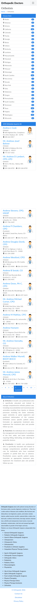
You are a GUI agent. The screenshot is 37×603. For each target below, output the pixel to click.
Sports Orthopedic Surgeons (13, 553)
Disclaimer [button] (18, 597)
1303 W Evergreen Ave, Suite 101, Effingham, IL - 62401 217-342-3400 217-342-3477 (18, 346)
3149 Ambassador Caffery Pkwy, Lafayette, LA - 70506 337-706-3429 (18, 216)
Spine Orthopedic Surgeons (13, 573)
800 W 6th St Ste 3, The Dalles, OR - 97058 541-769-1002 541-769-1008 (18, 377)
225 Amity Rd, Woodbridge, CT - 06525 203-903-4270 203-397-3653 (18, 289)
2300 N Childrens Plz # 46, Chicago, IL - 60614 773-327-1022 (18, 146)
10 (31, 387)
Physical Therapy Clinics (12, 580)
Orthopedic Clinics (10, 558)
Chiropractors (8, 540)
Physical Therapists (10, 578)
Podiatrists (7, 560)
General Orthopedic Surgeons (14, 532)
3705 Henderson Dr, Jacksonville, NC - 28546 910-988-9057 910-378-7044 (18, 319)
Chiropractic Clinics (10, 542)
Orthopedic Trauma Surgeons (13, 555)
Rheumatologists (9, 565)
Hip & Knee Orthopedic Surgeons (15, 571)
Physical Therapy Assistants (13, 583)
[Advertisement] (18, 189)
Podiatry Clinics (9, 562)
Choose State (7, 16)
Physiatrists (8, 567)
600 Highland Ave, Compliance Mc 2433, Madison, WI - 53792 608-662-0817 (18, 132)
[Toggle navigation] (33, 3)
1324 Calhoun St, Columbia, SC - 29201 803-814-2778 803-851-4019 (18, 362)
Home (3, 11)
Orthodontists (8, 544)
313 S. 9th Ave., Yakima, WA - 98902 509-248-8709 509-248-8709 (18, 162)
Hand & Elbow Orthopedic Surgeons (16, 537)
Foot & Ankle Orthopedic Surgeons (15, 576)
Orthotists (7, 585)
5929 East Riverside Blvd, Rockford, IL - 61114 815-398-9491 (18, 274)
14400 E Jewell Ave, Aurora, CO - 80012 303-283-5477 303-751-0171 (18, 232)
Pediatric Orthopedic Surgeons (14, 535)
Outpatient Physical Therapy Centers (16, 549)
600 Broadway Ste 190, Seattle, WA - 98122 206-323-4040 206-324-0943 (18, 261)
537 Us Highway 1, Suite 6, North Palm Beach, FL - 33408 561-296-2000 (18, 247)
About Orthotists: (8, 397)
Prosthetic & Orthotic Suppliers (14, 547)
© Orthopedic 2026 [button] (18, 590)
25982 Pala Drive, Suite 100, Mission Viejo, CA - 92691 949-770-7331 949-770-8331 (18, 305)
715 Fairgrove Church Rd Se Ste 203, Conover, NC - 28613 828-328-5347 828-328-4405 (18, 332)
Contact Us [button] (18, 594)
